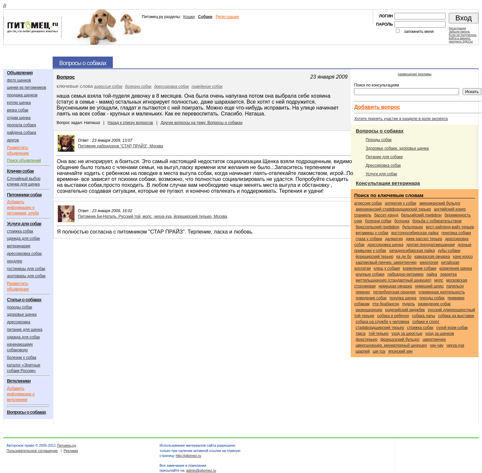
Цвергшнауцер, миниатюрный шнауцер (391, 345)
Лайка (431, 274)
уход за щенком (439, 333)
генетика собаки (456, 233)
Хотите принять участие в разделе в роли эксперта (400, 118)
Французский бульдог (400, 339)
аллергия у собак (401, 203)
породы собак (19, 307)
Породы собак (379, 139)
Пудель (408, 304)
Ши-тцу (379, 351)
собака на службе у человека (382, 321)
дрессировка (18, 322)
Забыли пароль (459, 31)
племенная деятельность (442, 292)
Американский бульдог (439, 203)
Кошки (189, 16)
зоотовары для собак (26, 276)
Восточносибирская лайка (415, 233)
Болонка (401, 221)
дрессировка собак (24, 253)
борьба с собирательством (436, 221)
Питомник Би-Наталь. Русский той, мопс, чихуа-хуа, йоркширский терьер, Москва (152, 216)
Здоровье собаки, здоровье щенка (397, 148)
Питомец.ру (66, 445)
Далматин (394, 238)
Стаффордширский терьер (380, 327)
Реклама (70, 451)
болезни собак (138, 86)
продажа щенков (22, 95)
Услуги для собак (381, 174)
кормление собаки (419, 268)
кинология (428, 262)
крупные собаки (370, 274)
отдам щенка (19, 117)
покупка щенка (403, 298)
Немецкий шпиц (429, 286)
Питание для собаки (384, 157)
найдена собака (21, 132)
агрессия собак (108, 86)
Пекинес (363, 292)
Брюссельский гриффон (377, 227)
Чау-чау (437, 345)
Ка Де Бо (403, 256)
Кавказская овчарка (432, 256)
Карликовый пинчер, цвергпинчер (386, 262)
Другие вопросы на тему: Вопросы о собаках (201, 122)
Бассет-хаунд (386, 215)
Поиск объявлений (24, 160)
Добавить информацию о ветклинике (21, 394)
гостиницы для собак (26, 268)
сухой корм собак (452, 327)
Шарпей (363, 351)
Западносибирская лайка (412, 250)
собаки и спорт (425, 321)
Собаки (205, 16)
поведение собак (206, 86)
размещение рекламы (414, 74)
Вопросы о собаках (379, 131)
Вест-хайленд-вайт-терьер (450, 227)
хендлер (14, 261)
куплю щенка (19, 102)
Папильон (455, 286)
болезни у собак (22, 357)
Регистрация (227, 16)
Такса (361, 333)
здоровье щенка (22, 314)
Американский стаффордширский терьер (393, 209)
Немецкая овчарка (395, 286)
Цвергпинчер (434, 339)
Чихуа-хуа (455, 345)
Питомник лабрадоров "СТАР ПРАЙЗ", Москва (120, 146)
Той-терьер (378, 333)
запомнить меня (419, 31)
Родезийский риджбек (405, 310)
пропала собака (21, 125)
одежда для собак (23, 238)
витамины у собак (372, 233)
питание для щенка (24, 329)
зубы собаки (449, 250)
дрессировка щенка (386, 244)
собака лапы (423, 315)
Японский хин (400, 351)
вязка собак (17, 110)
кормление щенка (455, 268)
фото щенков (19, 80)
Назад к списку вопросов (130, 122)
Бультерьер (412, 227)
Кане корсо (463, 256)
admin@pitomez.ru (201, 470)
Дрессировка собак (383, 165)
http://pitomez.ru (188, 456)
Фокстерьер (366, 339)
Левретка (448, 274)
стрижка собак (20, 231)
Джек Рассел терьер (424, 238)
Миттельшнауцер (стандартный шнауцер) (393, 280)
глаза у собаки (369, 238)
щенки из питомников (26, 87)
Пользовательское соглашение (32, 451)
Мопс (438, 280)
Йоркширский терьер (374, 256)
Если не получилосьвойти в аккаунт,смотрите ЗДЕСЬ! (462, 38)
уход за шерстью (407, 333)
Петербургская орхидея (394, 292)
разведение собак (434, 304)
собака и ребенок (393, 315)
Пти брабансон (385, 304)
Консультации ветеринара (388, 183)
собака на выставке (456, 315)
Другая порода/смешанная (430, 244)
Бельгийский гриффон (421, 215)
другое (13, 140)
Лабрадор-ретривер (405, 274)
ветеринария (18, 246)
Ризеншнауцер (369, 310)
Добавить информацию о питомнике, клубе (23, 207)
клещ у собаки (387, 268)
